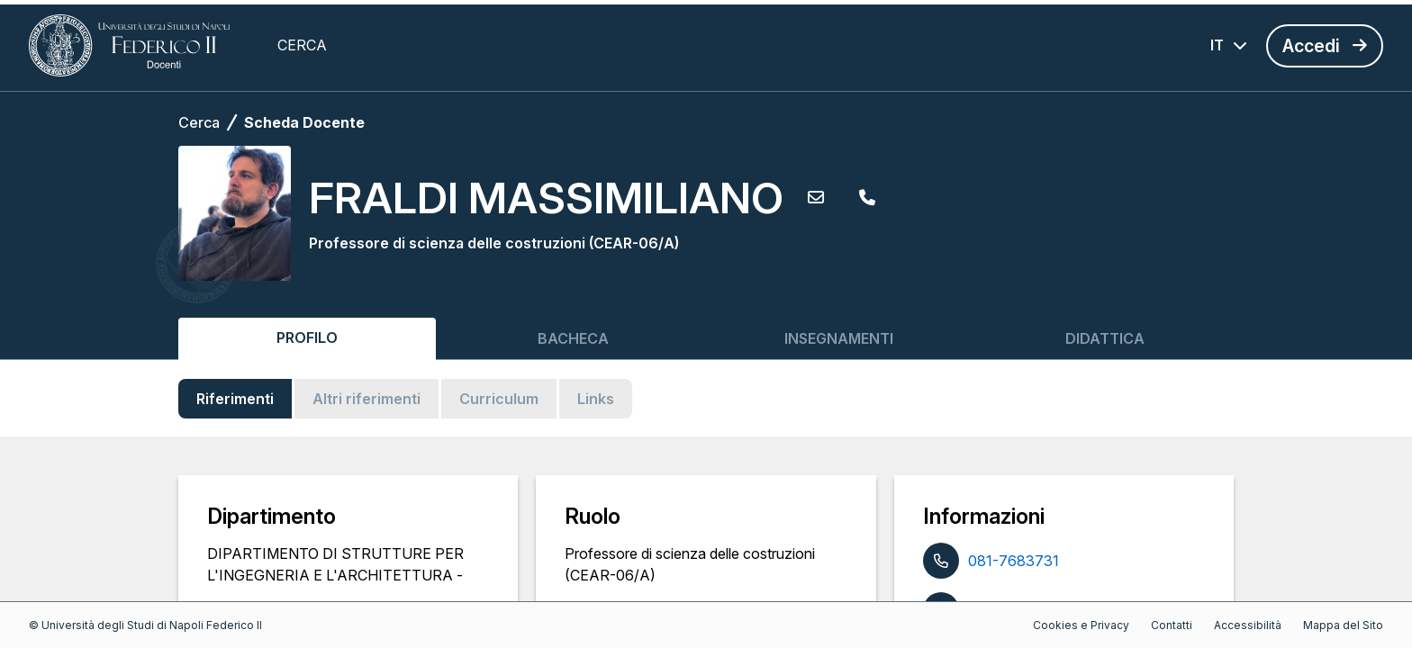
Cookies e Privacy (1081, 625)
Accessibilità (1247, 625)
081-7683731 (1013, 561)
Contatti (1171, 625)
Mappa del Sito (1343, 625)
